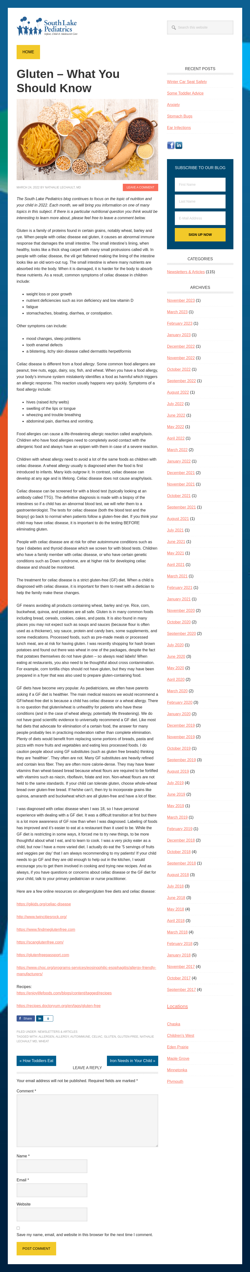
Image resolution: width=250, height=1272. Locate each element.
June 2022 (176, 415)
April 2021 (176, 565)
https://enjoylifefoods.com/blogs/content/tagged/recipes (64, 993)
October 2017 (179, 978)
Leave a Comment (140, 187)
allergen (46, 1036)
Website (24, 1204)
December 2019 (181, 725)
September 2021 (181, 507)
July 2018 (175, 886)
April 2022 (176, 438)
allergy (62, 1036)
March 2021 (177, 576)
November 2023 (181, 300)
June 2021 (176, 542)
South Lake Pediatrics (50, 26)
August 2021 (178, 519)
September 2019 (181, 760)
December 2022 (181, 346)
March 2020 (177, 691)
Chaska (173, 1024)
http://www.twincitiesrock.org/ (42, 917)
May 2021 (175, 553)
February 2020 (179, 702)
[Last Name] (200, 201)
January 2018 (179, 955)
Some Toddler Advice (185, 93)
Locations (177, 1006)
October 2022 (179, 369)
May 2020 (175, 668)
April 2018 (176, 921)
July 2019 (175, 783)
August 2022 (178, 392)
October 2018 (179, 852)
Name (23, 1156)
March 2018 (177, 932)
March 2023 (177, 312)
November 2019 (181, 737)
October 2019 (179, 748)
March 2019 (177, 817)
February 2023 (179, 323)
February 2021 (179, 588)
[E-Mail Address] (200, 218)
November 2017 (181, 967)
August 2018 (178, 875)
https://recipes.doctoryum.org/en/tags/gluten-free (59, 1006)
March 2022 (177, 450)
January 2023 (179, 335)
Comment (26, 1091)
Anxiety (173, 105)
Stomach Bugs (179, 116)
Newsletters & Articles (58, 1031)
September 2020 (181, 633)
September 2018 (181, 863)
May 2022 (175, 427)
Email (23, 1180)
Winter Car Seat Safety (187, 82)
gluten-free (128, 1036)
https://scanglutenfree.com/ (40, 942)
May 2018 (175, 909)
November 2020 (181, 611)
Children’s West (180, 1035)
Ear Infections (179, 128)
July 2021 (175, 530)
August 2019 (178, 771)
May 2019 (175, 806)
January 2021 (179, 599)
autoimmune (80, 1036)
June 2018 (176, 898)
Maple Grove (178, 1058)
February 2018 (179, 944)
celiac (97, 1036)
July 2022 (175, 404)
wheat (44, 1041)
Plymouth (175, 1081)
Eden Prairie (177, 1047)
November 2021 (181, 484)
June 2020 (176, 656)
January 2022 (179, 461)
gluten (110, 1036)
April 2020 (176, 679)
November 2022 (181, 358)
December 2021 (181, 473)
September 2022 (181, 381)
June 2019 (176, 794)
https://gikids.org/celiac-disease (44, 904)
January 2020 (179, 714)
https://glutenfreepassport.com (43, 955)
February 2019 (179, 829)
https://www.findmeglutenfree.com (46, 929)
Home (28, 52)
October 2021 (179, 496)
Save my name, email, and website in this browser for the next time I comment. (85, 1235)
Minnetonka (177, 1070)
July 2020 (175, 645)
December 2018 (181, 840)
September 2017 (181, 990)
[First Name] (200, 185)
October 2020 (179, 622)
